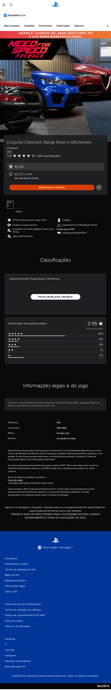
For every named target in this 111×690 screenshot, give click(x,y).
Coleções (29, 25)
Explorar (79, 25)
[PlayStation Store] (15, 15)
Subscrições (63, 25)
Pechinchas (45, 25)
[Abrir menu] (3, 5)
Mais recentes (11, 25)
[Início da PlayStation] (55, 4)
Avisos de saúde (15, 480)
